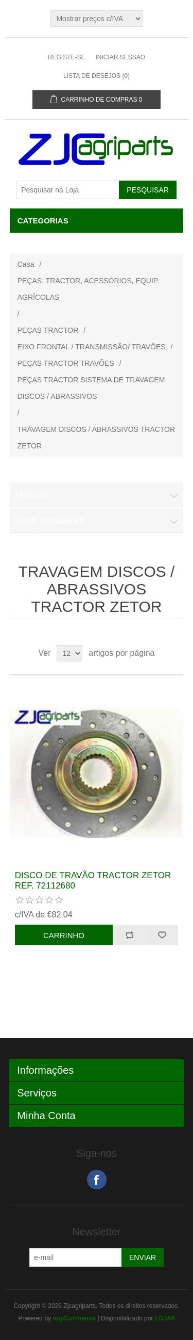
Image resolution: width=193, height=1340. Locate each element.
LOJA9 (165, 1318)
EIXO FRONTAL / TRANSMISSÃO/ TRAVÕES (91, 347)
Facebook (97, 1179)
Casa (25, 264)
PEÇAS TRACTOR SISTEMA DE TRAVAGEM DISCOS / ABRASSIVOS (91, 388)
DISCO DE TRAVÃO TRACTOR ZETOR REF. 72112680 (93, 880)
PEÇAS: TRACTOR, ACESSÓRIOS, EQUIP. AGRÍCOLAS (88, 289)
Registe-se (66, 57)
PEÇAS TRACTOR (48, 330)
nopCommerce (74, 1318)
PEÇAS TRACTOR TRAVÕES (65, 363)
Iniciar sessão (120, 57)
